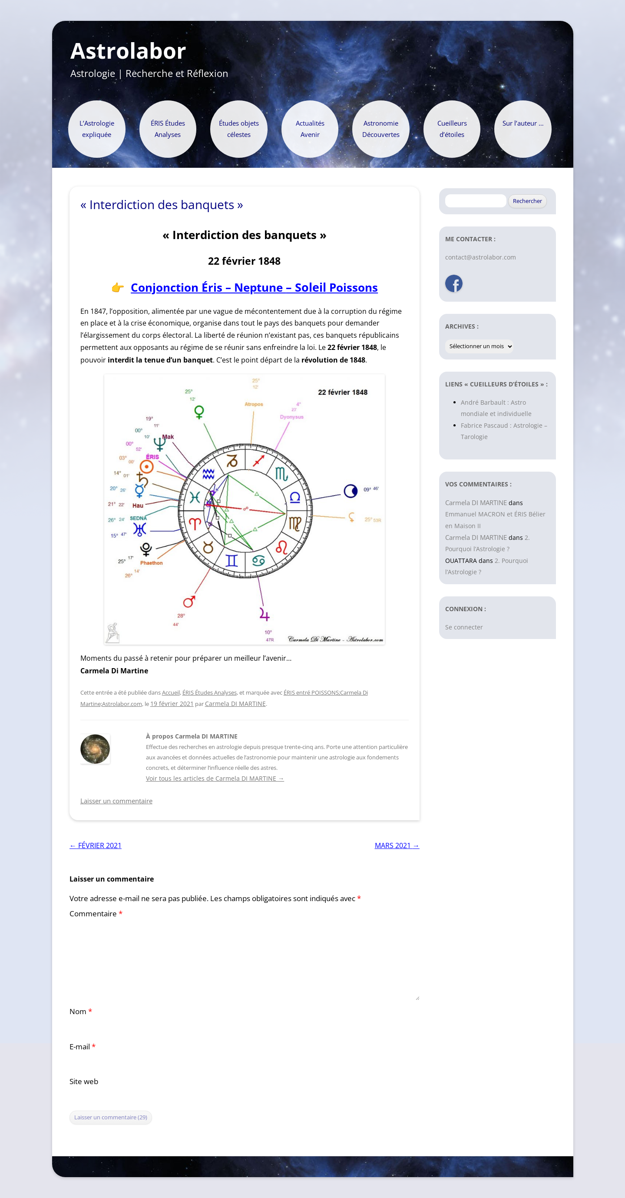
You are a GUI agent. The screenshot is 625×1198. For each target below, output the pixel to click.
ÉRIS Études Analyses (168, 129)
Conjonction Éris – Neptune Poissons (254, 287)
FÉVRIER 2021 (95, 845)
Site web (83, 1081)
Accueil (171, 692)
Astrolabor (128, 50)
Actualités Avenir (310, 129)
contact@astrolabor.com (480, 257)
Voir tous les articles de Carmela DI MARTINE (215, 778)
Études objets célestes (239, 129)
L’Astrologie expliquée (96, 129)
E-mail (82, 1047)
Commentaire (95, 913)
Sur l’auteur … (523, 123)
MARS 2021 (397, 845)
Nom (80, 1011)
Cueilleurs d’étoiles (452, 129)
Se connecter (464, 627)
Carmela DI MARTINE (235, 703)
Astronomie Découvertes (381, 129)
